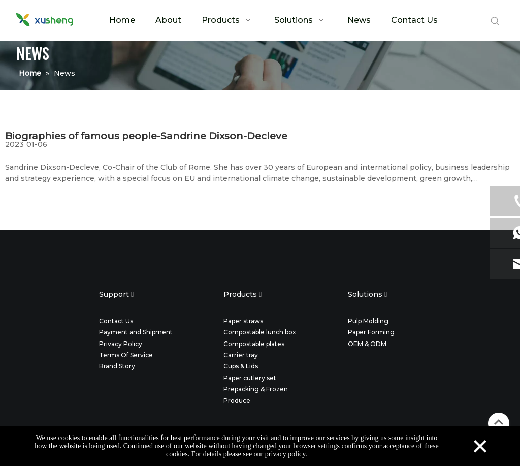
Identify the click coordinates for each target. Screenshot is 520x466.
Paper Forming (371, 332)
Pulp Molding (368, 321)
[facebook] (228, 263)
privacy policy (285, 454)
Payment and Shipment (136, 332)
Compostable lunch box (259, 332)
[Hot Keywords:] (495, 21)
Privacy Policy (120, 344)
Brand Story (117, 366)
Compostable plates (253, 344)
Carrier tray (240, 355)
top (498, 422)
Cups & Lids (240, 366)
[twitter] (249, 263)
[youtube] (291, 263)
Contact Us (116, 321)
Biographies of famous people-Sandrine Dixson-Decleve (146, 136)
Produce (236, 401)
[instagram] (270, 263)
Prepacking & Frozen (255, 389)
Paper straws (243, 321)
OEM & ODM (367, 344)
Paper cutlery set (249, 378)
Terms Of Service (126, 355)
